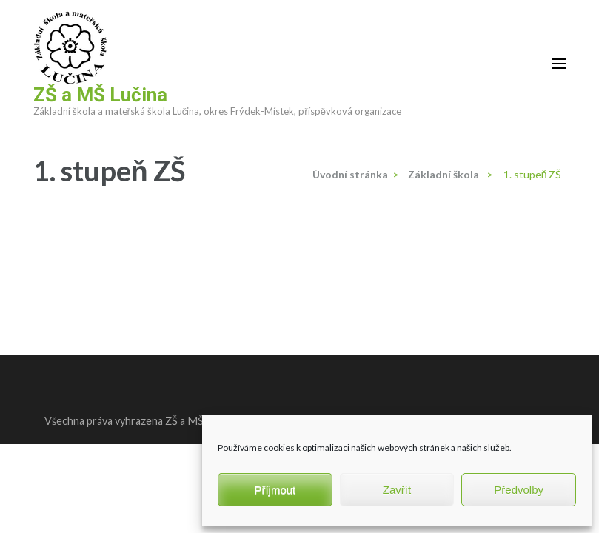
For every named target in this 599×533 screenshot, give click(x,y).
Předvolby (518, 489)
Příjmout (274, 489)
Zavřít (397, 489)
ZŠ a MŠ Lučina (100, 95)
